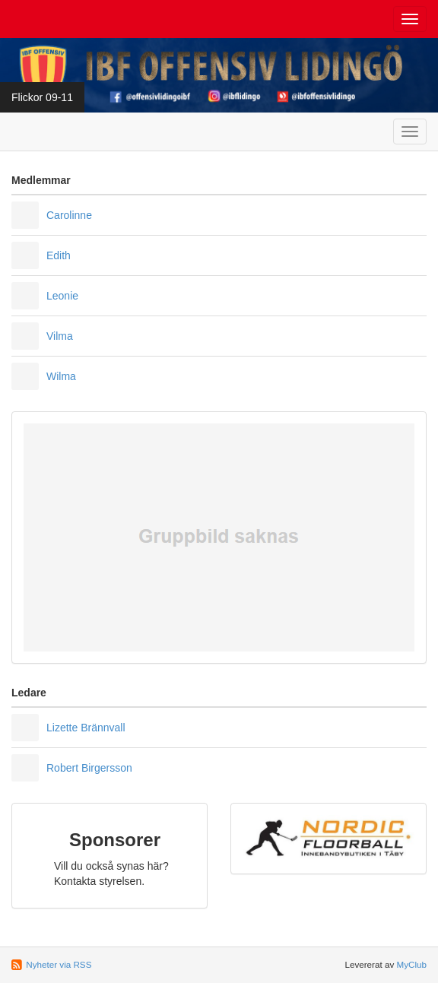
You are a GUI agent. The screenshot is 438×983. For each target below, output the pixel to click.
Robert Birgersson (89, 768)
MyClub (411, 964)
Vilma (59, 336)
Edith (58, 255)
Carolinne (69, 215)
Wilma (61, 376)
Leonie (62, 296)
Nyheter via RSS (58, 964)
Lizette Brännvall (85, 727)
